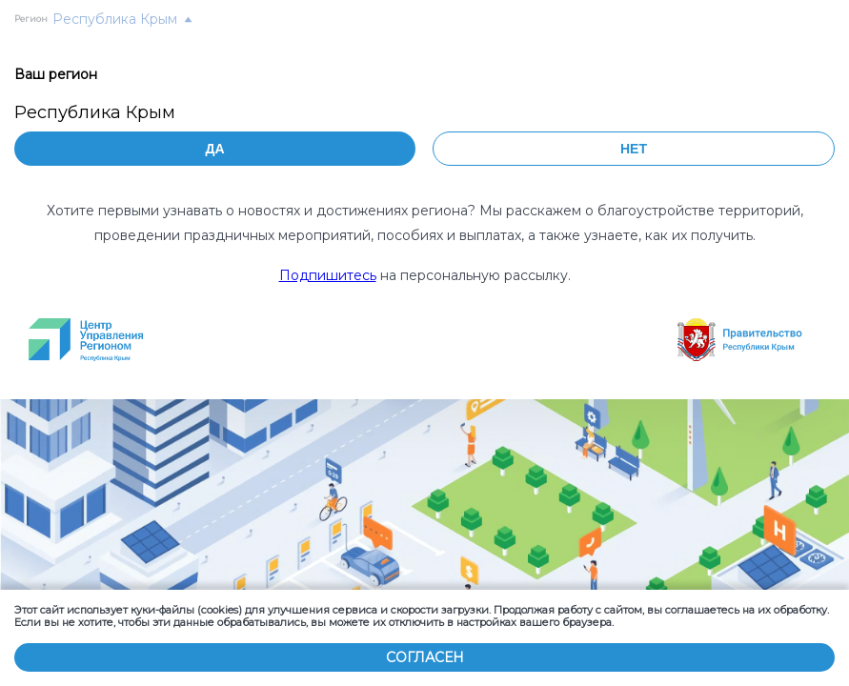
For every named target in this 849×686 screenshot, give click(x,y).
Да (214, 148)
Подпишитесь (327, 275)
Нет (633, 148)
